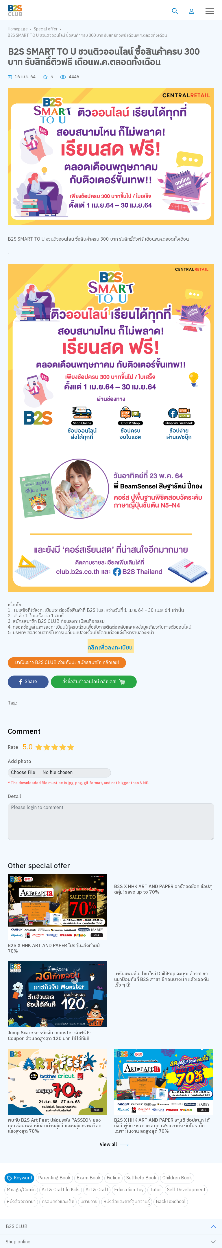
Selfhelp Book (141, 1178)
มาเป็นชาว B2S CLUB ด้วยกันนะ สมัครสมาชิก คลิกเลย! (67, 663)
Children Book (177, 1178)
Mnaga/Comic (21, 1190)
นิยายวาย (88, 1202)
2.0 (47, 754)
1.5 (45, 754)
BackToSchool (171, 1202)
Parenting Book (54, 1178)
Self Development (186, 1190)
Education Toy (129, 1190)
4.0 (63, 754)
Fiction (113, 1178)
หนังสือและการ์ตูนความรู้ (126, 1202)
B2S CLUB (16, 1227)
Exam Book (89, 1178)
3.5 (60, 754)
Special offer (46, 29)
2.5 (52, 754)
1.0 (39, 754)
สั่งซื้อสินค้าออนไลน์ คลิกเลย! (93, 682)
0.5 (36, 754)
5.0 (71, 754)
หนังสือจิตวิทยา (21, 1202)
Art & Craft (97, 1190)
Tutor (155, 1190)
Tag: (12, 703)
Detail (14, 797)
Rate (13, 747)
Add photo (19, 762)
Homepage (18, 29)
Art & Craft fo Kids (60, 1190)
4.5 (68, 754)
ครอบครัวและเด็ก (58, 1202)
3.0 (55, 754)
